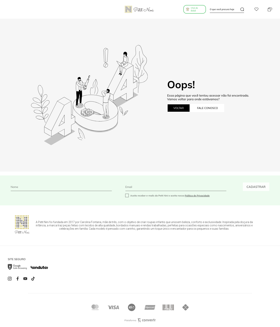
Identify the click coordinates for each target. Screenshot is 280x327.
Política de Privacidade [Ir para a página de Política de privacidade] (197, 195)
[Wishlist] (256, 9)
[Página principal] (139, 9)
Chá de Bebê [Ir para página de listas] (194, 9)
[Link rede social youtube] (26, 279)
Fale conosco (207, 108)
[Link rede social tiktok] (34, 279)
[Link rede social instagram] (11, 279)
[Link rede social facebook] (18, 279)
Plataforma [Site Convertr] (140, 320)
